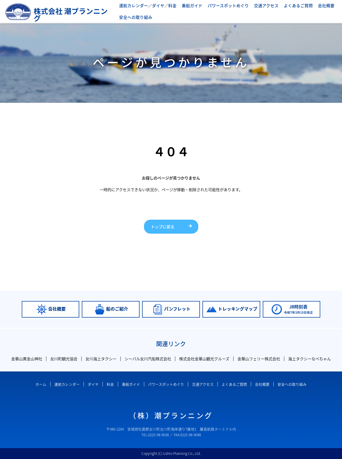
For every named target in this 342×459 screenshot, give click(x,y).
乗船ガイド (188, 6)
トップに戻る (162, 226)
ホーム (40, 384)
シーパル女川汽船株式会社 (148, 359)
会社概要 (315, 6)
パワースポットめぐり (222, 6)
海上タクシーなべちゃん (309, 359)
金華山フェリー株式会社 (258, 359)
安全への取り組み (134, 17)
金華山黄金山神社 (26, 359)
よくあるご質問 (288, 6)
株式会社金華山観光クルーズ (204, 359)
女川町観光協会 (63, 359)
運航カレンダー (132, 6)
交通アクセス (258, 6)
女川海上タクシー (101, 359)
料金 (169, 6)
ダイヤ (156, 6)
